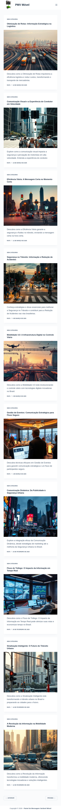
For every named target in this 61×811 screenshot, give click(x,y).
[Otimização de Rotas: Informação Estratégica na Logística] (30, 50)
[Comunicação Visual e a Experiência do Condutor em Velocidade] (30, 128)
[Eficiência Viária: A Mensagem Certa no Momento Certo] (30, 205)
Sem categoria (12, 19)
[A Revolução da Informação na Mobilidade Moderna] (30, 750)
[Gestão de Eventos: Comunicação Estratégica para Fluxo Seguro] (30, 439)
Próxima (51, 798)
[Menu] (56, 5)
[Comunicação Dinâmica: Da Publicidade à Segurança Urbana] (30, 516)
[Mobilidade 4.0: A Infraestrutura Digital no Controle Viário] (30, 361)
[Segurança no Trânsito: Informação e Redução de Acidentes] (30, 283)
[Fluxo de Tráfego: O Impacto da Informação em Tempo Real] (30, 594)
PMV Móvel (22, 4)
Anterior (10, 798)
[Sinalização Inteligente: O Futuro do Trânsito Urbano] (30, 672)
